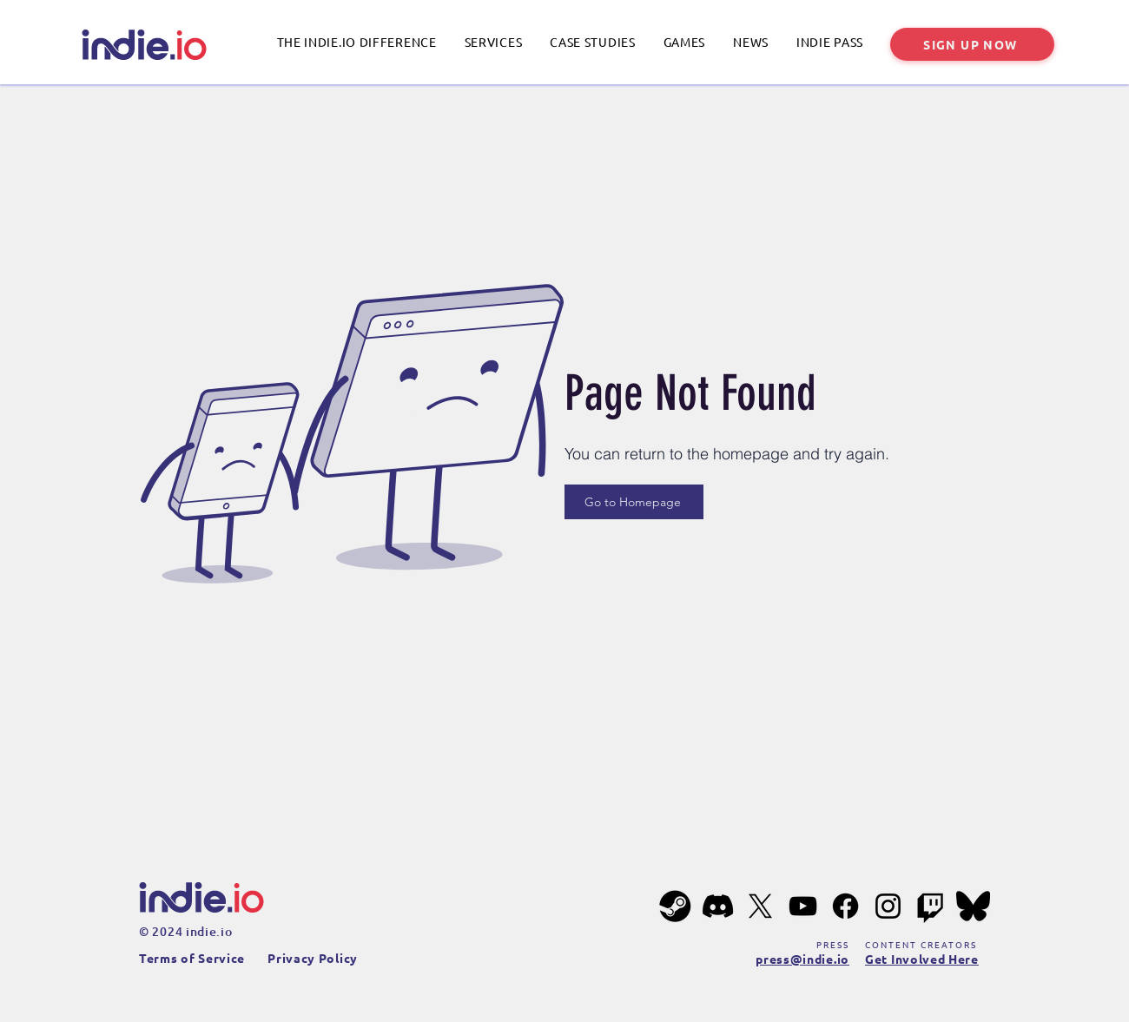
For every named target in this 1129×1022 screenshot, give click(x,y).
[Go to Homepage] (633, 502)
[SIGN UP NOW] (972, 44)
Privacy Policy (312, 958)
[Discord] (718, 906)
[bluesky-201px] (973, 906)
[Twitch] (930, 906)
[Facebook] (845, 906)
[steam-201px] (675, 906)
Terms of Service (192, 958)
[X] (760, 906)
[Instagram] (888, 906)
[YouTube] (803, 906)
